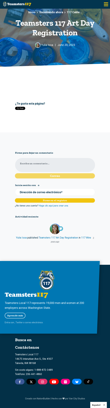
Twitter (19, 322)
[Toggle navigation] (106, 4)
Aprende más (15, 315)
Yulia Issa (21, 237)
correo (28, 322)
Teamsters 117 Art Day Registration (58, 237)
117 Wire (86, 237)
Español (96, 405)
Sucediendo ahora (51, 12)
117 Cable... (74, 12)
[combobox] (98, 405)
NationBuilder (43, 398)
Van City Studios (77, 398)
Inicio (31, 12)
